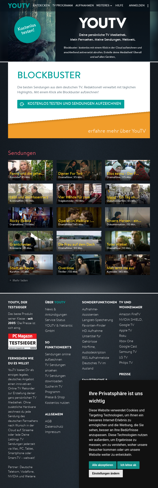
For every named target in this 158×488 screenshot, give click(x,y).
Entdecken (41, 5)
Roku (122, 336)
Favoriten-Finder (94, 325)
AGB (48, 421)
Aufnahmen (85, 5)
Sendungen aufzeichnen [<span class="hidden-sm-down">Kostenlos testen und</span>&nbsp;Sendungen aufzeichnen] (74, 104)
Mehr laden (20, 280)
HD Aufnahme (92, 331)
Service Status (55, 320)
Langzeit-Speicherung (97, 320)
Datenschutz (54, 426)
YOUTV (19, 5)
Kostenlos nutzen (57, 403)
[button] (148, 6)
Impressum (52, 432)
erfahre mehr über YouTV (117, 131)
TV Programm (62, 5)
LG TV (123, 357)
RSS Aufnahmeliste (95, 358)
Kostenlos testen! (27, 29)
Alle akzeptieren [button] (102, 465)
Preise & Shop (55, 397)
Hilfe (119, 5)
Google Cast (128, 346)
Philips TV (126, 362)
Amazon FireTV (129, 314)
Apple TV (125, 330)
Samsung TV (128, 352)
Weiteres (102, 5)
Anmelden (137, 5)
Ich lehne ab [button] (128, 465)
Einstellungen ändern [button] (106, 473)
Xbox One (126, 341)
